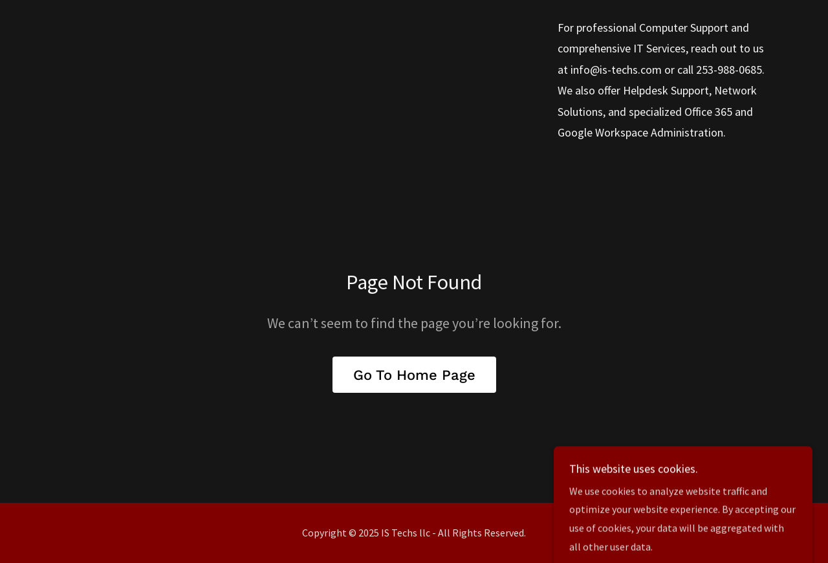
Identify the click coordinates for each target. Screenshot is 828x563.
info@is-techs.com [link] (616, 69)
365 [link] (723, 111)
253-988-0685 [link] (729, 69)
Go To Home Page (414, 375)
